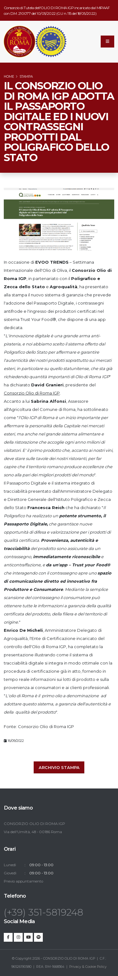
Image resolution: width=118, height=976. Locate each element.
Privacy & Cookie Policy (88, 967)
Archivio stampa (59, 767)
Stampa (26, 77)
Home (9, 77)
